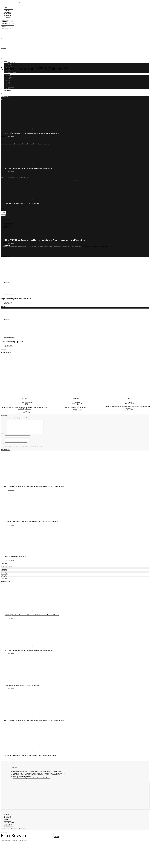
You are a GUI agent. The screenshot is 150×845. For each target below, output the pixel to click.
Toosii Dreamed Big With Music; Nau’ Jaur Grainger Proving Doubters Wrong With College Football (25, 408)
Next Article (4, 307)
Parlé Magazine (8, 225)
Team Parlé (7, 15)
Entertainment (8, 9)
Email (2, 440)
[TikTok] (3, 30)
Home (5, 7)
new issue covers (8, 223)
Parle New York (8, 824)
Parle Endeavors (9, 822)
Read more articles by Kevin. (100, 247)
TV (78, 404)
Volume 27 (6, 226)
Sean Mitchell (26, 411)
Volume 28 (6, 227)
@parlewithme (86, 247)
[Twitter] (7, 21)
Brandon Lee (129, 408)
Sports (26, 404)
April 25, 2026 (26, 412)
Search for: (4, 832)
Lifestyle (7, 10)
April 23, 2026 (77, 410)
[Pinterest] (7, 25)
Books (9, 64)
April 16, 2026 (129, 409)
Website (3, 443)
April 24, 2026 (11, 525)
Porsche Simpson (8, 346)
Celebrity (10, 65)
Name (2, 436)
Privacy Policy (8, 826)
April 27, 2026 (11, 136)
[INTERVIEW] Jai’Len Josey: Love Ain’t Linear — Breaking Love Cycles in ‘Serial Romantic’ (31, 521)
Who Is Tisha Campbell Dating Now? (76, 407)
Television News (12, 72)
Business (10, 77)
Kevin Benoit (7, 76)
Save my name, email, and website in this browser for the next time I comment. (23, 446)
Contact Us (7, 13)
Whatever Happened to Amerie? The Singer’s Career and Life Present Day (128, 406)
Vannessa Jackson (78, 409)
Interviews (7, 12)
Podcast (6, 819)
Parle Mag (14, 767)
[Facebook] (6, 20)
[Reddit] (7, 28)
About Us (6, 814)
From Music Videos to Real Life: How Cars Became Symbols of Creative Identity (40, 277)
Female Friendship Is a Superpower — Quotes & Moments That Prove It (31, 778)
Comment (3, 433)
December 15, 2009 (8, 75)
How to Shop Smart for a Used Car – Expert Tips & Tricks (21, 203)
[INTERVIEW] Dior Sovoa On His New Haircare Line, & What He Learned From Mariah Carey (31, 133)
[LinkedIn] (4, 26)
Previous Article (5, 256)
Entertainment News (9, 62)
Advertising (7, 17)
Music (26, 403)
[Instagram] (7, 23)
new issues (7, 224)
